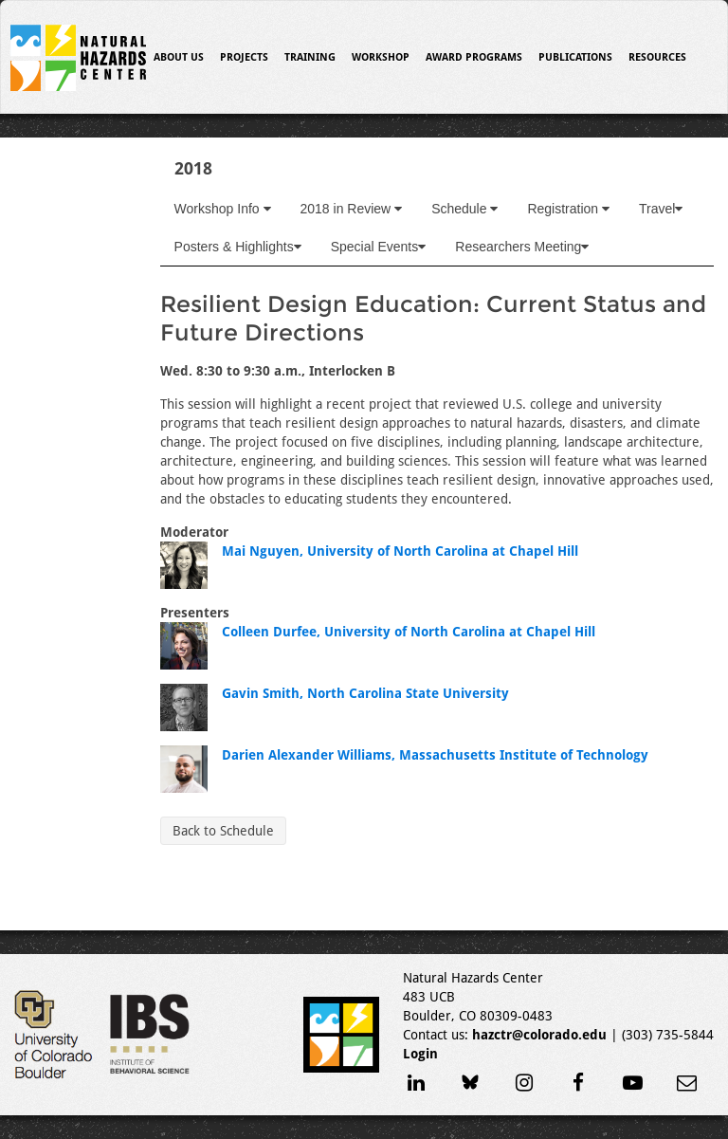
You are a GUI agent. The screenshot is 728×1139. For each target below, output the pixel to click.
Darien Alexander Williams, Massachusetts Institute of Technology (435, 754)
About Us (179, 57)
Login (420, 1053)
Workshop (381, 57)
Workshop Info (222, 208)
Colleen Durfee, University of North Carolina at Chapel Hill (408, 631)
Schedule (464, 208)
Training (310, 57)
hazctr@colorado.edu (539, 1034)
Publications (575, 57)
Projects (244, 57)
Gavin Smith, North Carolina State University (365, 693)
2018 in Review (351, 208)
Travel (660, 208)
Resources (657, 57)
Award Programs (474, 57)
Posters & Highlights (237, 246)
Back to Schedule (223, 830)
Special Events (379, 246)
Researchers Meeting (522, 246)
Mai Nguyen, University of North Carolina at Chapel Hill (400, 551)
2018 (193, 168)
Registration (568, 208)
